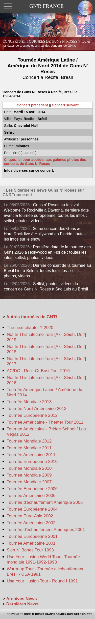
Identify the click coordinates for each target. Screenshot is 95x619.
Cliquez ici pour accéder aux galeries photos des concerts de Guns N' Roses (45, 162)
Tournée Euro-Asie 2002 (30, 516)
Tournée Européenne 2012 (32, 415)
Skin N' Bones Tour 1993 (30, 550)
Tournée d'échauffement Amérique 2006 (45, 502)
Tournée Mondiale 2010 (29, 468)
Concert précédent (32, 105)
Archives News (21, 598)
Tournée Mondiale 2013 (29, 401)
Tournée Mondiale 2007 (29, 482)
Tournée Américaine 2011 (31, 454)
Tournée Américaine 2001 (31, 543)
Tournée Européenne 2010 (32, 461)
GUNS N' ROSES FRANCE (39, 614)
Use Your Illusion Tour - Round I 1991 (42, 581)
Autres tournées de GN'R (31, 316)
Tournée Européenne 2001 (32, 536)
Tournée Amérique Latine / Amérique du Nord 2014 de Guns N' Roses (48, 68)
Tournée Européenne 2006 (32, 488)
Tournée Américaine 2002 (31, 522)
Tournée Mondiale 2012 (29, 441)
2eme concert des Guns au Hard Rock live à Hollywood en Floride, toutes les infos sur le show (45, 233)
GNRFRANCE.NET (68, 614)
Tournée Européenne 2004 (32, 509)
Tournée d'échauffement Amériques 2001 (46, 529)
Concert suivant (65, 105)
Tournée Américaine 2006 (31, 495)
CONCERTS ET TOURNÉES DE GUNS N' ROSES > (46, 43)
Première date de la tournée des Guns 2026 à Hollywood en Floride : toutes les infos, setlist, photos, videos (47, 252)
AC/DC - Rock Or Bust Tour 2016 (38, 370)
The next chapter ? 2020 (30, 327)
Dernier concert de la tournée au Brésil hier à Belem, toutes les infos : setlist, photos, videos (47, 270)
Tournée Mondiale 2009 (29, 475)
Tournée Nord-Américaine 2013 (36, 408)
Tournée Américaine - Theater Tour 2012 (45, 422)
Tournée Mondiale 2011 (29, 448)
